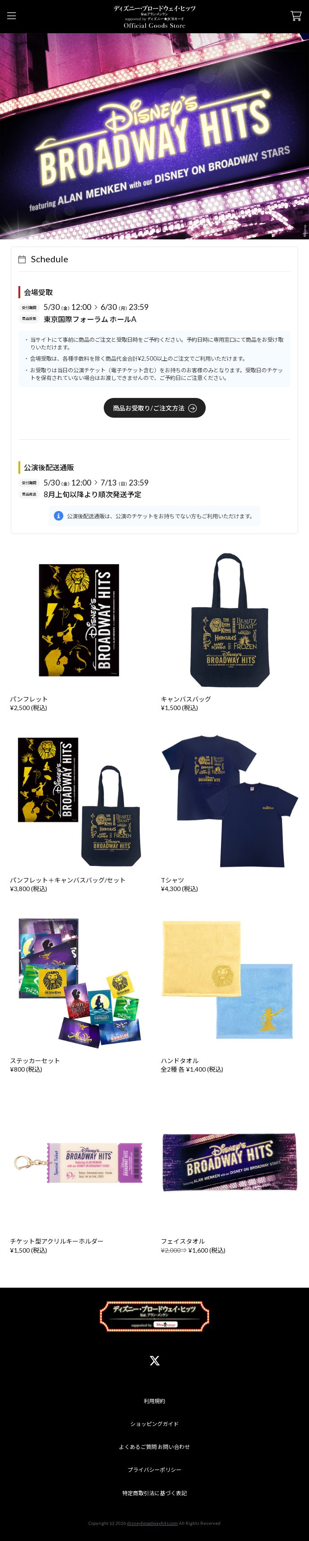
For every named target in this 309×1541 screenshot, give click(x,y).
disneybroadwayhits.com (152, 1523)
